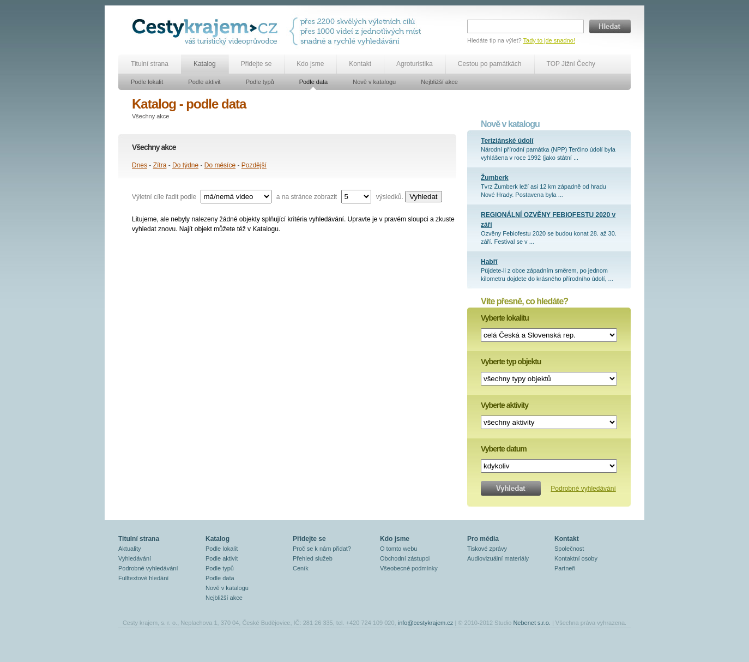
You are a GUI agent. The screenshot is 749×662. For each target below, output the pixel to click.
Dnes (139, 165)
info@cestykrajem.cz (426, 622)
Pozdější (254, 165)
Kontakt (360, 64)
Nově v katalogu (374, 82)
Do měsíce (219, 165)
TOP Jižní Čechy (571, 64)
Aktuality (129, 548)
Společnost (569, 548)
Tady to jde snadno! (549, 40)
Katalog (205, 64)
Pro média (483, 539)
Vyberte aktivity (504, 405)
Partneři (565, 568)
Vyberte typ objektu (511, 361)
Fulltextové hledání (143, 578)
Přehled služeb (313, 558)
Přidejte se (256, 64)
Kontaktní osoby (575, 558)
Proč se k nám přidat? (322, 548)
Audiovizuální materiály (498, 558)
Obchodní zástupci (405, 558)
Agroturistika (414, 64)
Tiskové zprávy (487, 548)
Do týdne (185, 165)
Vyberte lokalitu (505, 318)
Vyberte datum (504, 448)
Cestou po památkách (490, 64)
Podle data (313, 82)
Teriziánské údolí (507, 141)
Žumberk (495, 178)
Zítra (160, 165)
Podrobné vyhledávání (583, 488)
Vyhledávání (134, 558)
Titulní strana (149, 64)
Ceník (301, 568)
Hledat (610, 26)
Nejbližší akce (439, 82)
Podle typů (260, 82)
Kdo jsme (310, 64)
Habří (489, 262)
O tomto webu (398, 548)
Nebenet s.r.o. (532, 622)
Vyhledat (423, 196)
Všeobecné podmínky (409, 568)
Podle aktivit (204, 82)
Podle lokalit (147, 82)
